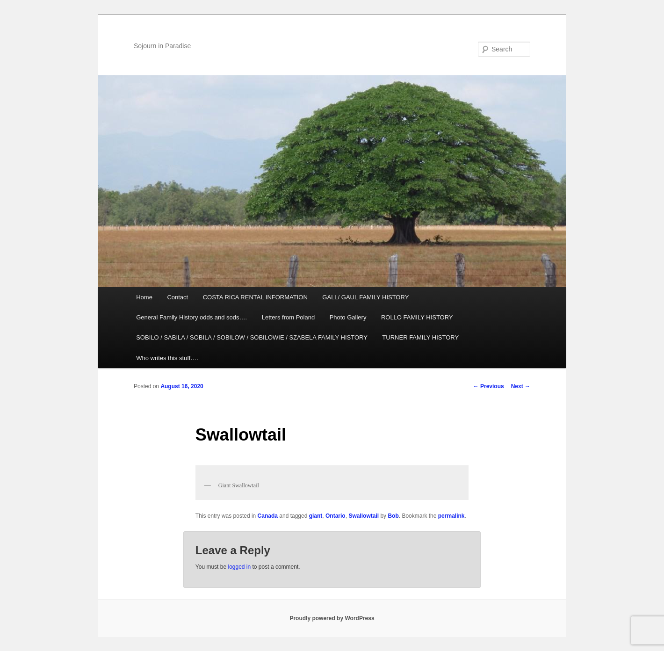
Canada (268, 516)
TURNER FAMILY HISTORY (420, 337)
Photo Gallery (348, 317)
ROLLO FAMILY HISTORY (417, 317)
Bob (393, 516)
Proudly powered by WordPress (331, 618)
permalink (451, 516)
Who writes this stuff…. (167, 358)
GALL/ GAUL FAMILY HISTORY (365, 297)
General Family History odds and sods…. (191, 317)
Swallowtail (363, 516)
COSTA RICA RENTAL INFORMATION (255, 297)
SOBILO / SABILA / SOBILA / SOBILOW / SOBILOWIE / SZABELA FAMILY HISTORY (252, 337)
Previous (488, 386)
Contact (177, 297)
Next (520, 386)
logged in (239, 567)
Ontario (335, 516)
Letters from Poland (288, 317)
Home (144, 297)
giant (316, 516)
